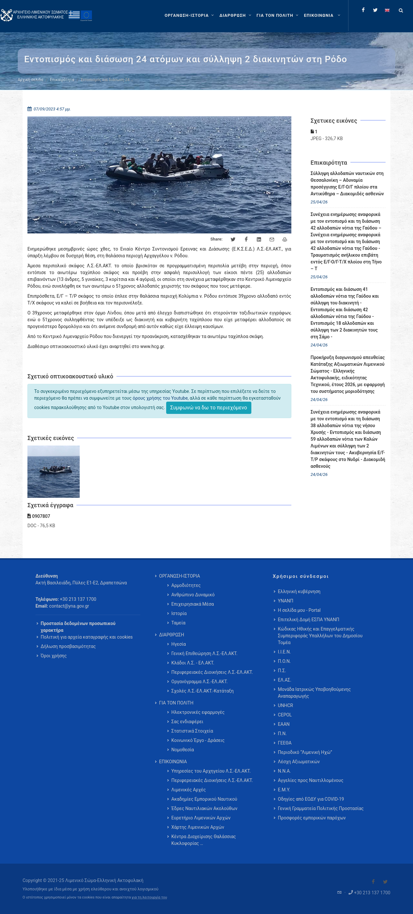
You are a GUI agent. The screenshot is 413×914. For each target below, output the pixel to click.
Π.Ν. (282, 733)
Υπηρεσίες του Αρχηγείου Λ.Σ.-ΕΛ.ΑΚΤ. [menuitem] (211, 771)
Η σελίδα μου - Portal (299, 610)
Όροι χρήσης (54, 655)
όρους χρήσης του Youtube (160, 398)
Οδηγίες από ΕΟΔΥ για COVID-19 (311, 799)
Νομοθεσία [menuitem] (182, 749)
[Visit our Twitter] (385, 882)
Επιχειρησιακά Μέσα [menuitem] (192, 604)
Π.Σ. (282, 670)
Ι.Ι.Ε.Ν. (284, 651)
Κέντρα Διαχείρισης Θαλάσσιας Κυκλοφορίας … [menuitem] (203, 840)
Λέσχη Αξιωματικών (299, 761)
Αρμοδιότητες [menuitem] (186, 585)
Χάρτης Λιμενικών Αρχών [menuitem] (197, 827)
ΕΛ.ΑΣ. (284, 680)
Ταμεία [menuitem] (178, 622)
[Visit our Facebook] (373, 882)
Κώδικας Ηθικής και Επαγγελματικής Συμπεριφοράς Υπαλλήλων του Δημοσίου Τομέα (320, 635)
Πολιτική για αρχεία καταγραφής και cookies (87, 637)
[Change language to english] (387, 10)
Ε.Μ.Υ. (284, 789)
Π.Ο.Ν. (284, 661)
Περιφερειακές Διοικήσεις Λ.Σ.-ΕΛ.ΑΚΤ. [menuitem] (212, 672)
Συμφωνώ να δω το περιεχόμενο (208, 408)
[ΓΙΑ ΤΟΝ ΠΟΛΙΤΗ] (278, 15)
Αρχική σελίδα (30, 79)
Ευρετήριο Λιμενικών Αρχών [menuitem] (200, 817)
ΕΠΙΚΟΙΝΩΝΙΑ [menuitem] (173, 761)
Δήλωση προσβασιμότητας (68, 646)
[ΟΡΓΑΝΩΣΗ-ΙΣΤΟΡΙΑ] (190, 15)
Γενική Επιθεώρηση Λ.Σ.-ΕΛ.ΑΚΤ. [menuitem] (204, 653)
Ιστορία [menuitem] (178, 613)
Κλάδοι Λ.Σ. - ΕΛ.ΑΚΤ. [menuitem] (192, 662)
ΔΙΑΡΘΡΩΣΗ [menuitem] (171, 634)
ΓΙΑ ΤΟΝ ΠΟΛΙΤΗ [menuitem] (176, 702)
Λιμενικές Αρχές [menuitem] (188, 789)
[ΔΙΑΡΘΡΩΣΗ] (236, 15)
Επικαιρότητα (62, 79)
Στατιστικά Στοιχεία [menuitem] (192, 731)
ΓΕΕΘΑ (284, 742)
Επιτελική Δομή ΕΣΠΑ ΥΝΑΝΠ (308, 619)
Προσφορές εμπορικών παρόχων (312, 817)
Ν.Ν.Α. (284, 771)
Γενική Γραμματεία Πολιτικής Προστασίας (321, 808)
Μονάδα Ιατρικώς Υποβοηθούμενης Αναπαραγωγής (314, 693)
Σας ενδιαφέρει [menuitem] (187, 721)
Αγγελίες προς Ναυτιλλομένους (310, 780)
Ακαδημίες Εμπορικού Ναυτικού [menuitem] (204, 799)
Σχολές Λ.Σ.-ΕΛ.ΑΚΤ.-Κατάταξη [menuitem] (202, 690)
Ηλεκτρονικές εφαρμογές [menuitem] (198, 712)
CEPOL (285, 714)
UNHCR (285, 705)
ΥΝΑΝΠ (285, 600)
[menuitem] (322, 15)
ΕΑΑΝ (283, 724)
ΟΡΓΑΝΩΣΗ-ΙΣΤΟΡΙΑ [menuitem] (179, 576)
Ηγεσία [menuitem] (178, 644)
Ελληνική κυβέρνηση (299, 591)
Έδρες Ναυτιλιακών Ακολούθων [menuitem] (204, 808)
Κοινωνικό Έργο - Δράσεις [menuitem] (198, 740)
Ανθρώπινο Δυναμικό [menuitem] (193, 594)
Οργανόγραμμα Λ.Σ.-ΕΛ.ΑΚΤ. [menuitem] (199, 681)
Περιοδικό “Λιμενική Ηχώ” (305, 752)
